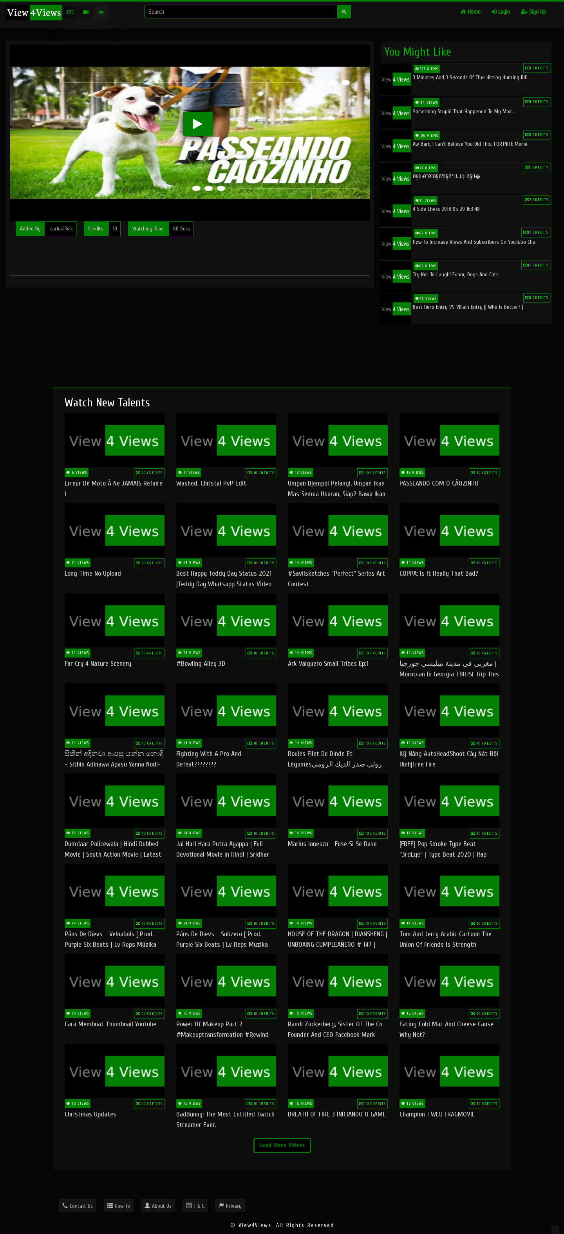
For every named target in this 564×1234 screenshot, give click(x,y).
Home (471, 12)
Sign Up (533, 12)
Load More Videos (282, 1145)
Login (501, 12)
